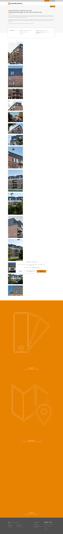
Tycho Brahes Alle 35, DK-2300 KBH (26, 30)
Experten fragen (31, 516)
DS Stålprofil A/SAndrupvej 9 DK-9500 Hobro (10, 525)
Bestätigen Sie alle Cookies (41, 271)
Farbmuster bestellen (31, 371)
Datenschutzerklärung (35, 267)
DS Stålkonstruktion (37, 526)
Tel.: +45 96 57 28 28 (19, 524)
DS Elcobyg (36, 524)
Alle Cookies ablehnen (20, 271)
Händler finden (31, 443)
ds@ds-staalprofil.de (19, 525)
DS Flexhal (36, 527)
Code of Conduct (46, 528)
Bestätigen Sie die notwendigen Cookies (30, 271)
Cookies (45, 527)
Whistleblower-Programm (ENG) (48, 524)
